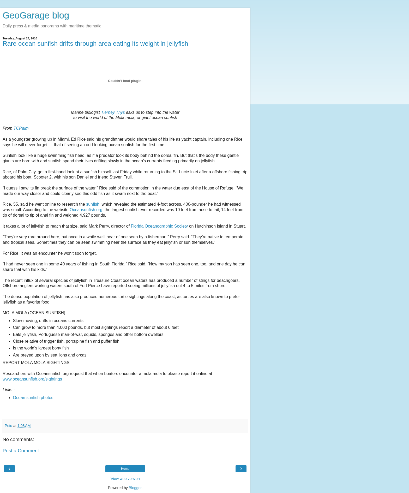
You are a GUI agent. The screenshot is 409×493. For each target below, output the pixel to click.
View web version (125, 479)
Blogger (135, 488)
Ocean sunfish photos (33, 397)
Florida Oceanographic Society (159, 226)
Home (125, 469)
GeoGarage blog (36, 15)
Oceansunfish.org (86, 209)
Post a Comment (21, 450)
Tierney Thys (113, 112)
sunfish (92, 204)
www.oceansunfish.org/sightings (32, 379)
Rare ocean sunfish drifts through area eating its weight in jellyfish (95, 43)
